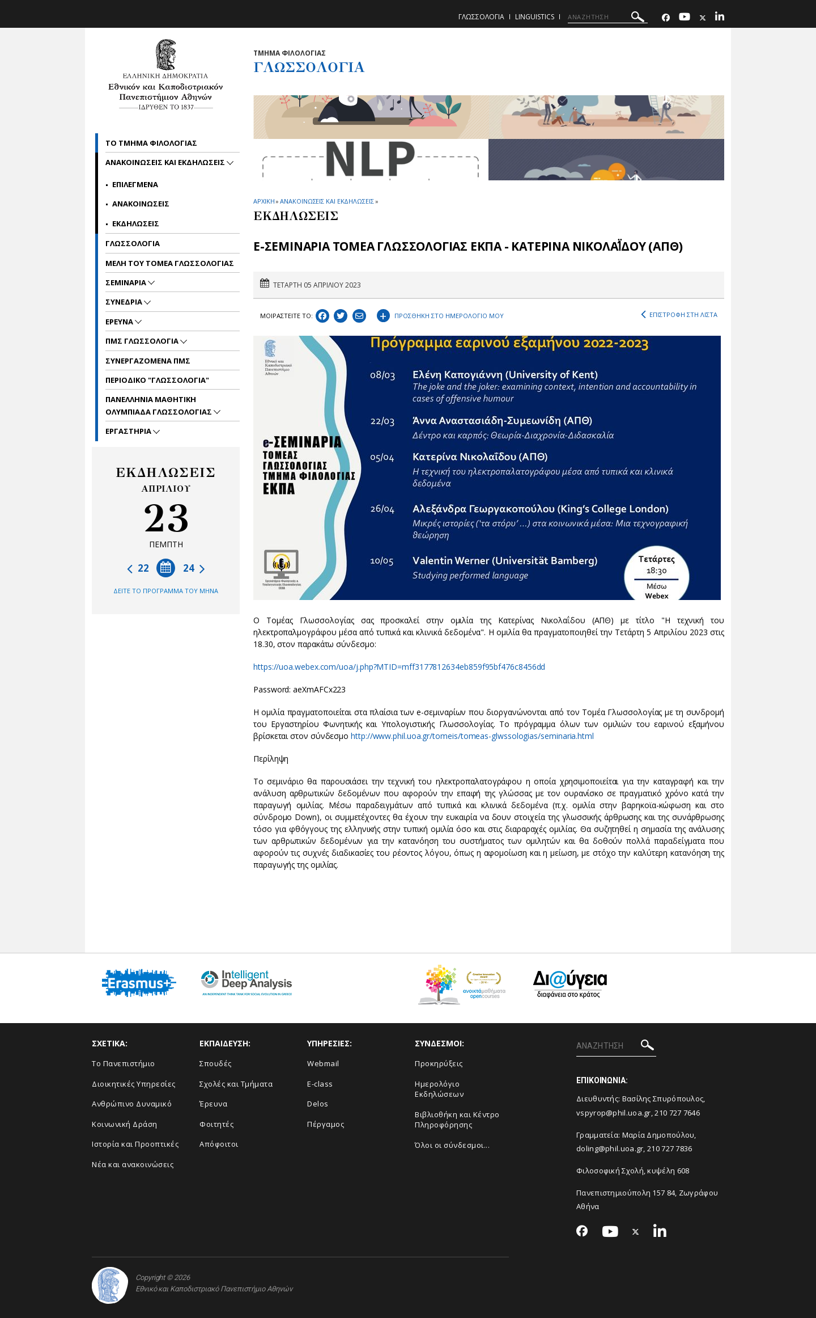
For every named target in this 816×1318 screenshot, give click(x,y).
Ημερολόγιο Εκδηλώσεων (439, 1089)
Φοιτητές (216, 1124)
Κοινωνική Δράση (125, 1124)
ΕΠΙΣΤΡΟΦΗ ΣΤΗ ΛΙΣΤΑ (679, 314)
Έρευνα (213, 1104)
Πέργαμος (325, 1124)
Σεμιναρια (126, 282)
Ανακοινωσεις (140, 203)
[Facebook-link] (666, 18)
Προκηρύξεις (439, 1063)
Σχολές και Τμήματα (236, 1084)
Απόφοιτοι (219, 1144)
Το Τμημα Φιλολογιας (151, 143)
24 (194, 567)
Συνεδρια (124, 302)
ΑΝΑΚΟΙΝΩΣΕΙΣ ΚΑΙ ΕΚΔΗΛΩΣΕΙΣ (326, 201)
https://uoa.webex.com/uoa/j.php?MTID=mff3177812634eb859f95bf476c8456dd (399, 666)
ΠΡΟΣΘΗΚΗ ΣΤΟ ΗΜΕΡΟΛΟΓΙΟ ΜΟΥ (440, 314)
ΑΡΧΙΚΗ (263, 201)
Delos (318, 1104)
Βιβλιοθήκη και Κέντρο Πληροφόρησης (457, 1119)
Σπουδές (215, 1063)
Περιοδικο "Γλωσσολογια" (157, 380)
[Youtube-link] (684, 18)
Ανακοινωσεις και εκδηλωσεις (166, 162)
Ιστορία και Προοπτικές (135, 1144)
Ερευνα (120, 321)
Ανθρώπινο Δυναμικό (132, 1104)
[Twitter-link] (702, 18)
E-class (320, 1084)
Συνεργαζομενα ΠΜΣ (147, 361)
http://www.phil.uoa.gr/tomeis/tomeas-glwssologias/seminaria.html (472, 735)
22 (138, 567)
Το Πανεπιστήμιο (123, 1063)
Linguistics (534, 17)
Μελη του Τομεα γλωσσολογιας (169, 263)
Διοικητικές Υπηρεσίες (134, 1084)
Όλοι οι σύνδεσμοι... (452, 1145)
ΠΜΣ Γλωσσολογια (142, 341)
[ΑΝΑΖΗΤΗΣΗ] (608, 17)
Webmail (323, 1063)
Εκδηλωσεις (135, 223)
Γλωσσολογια (481, 17)
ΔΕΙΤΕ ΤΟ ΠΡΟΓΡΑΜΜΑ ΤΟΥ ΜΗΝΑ (165, 590)
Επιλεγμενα (135, 184)
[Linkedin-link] (719, 18)
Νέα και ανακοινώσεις (132, 1164)
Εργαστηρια (129, 431)
